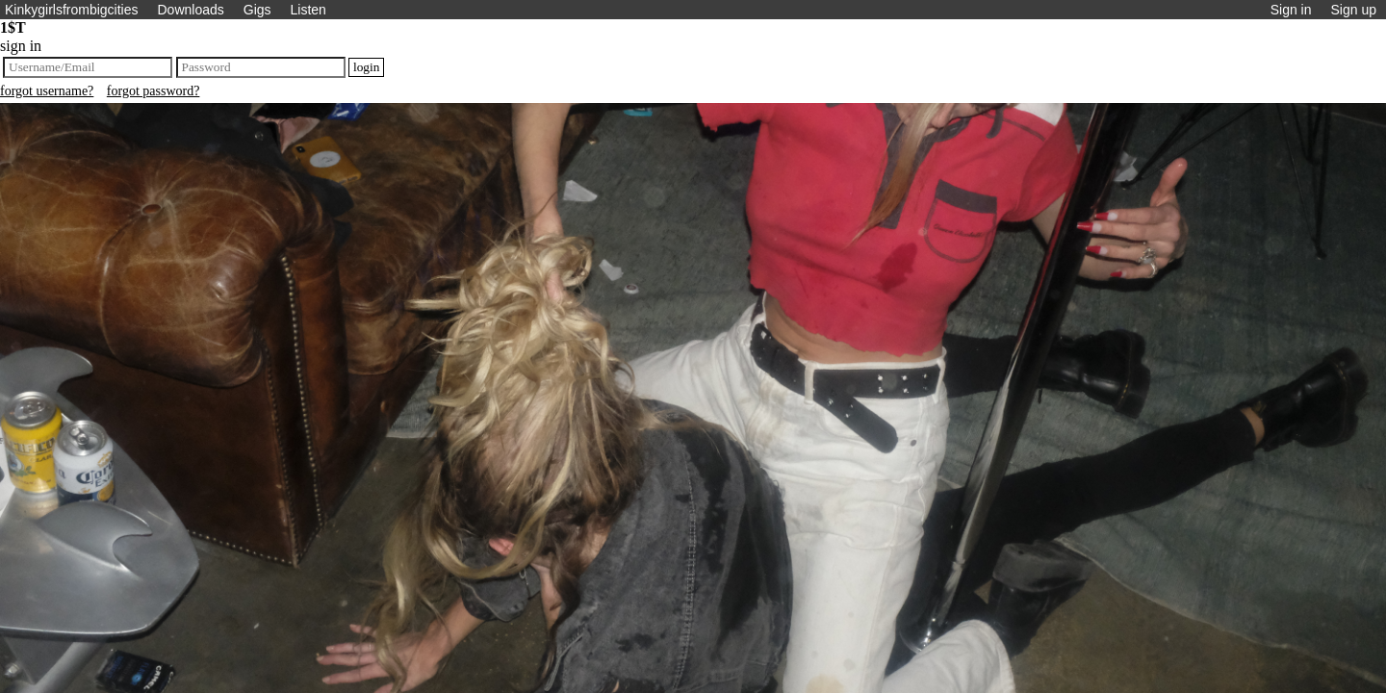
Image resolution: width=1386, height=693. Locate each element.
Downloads (190, 9)
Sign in (1291, 9)
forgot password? (153, 91)
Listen (308, 9)
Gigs (257, 9)
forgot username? (46, 91)
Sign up (1353, 9)
